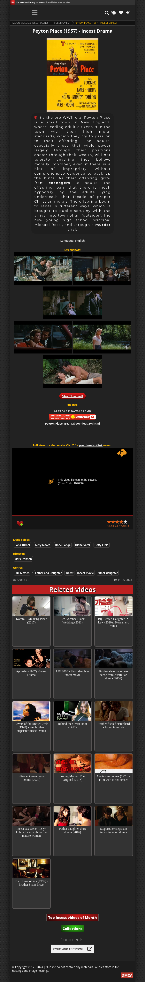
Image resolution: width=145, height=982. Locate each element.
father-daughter (108, 573)
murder (103, 225)
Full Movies (61, 22)
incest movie (85, 573)
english (80, 240)
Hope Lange (63, 545)
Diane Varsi (82, 545)
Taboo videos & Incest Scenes (30, 22)
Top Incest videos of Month (72, 917)
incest (69, 573)
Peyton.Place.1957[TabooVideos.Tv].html (72, 423)
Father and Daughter (48, 573)
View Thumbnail (72, 396)
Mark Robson (23, 559)
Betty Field (102, 545)
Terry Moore (42, 545)
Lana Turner (22, 545)
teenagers (59, 183)
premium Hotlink (91, 445)
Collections (73, 928)
